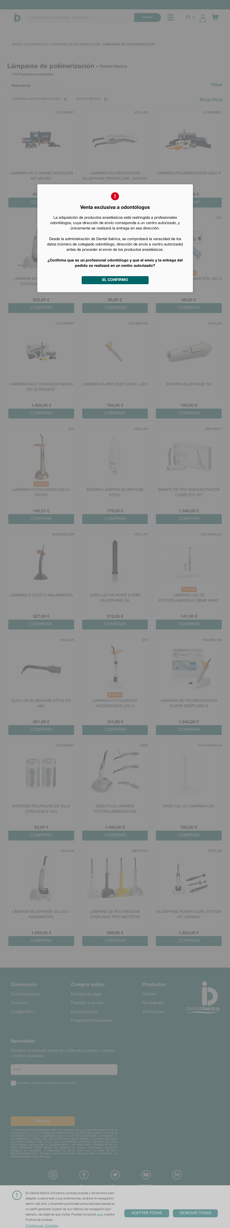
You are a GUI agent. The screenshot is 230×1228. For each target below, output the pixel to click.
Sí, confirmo (115, 280)
